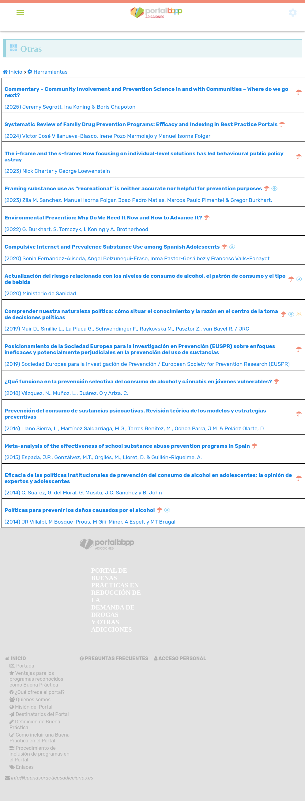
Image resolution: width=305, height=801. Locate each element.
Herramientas (48, 72)
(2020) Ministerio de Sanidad (153, 285)
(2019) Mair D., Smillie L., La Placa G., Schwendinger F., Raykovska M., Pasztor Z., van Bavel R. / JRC (153, 320)
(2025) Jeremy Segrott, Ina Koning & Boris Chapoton (153, 98)
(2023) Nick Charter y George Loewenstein (153, 162)
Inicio (13, 72)
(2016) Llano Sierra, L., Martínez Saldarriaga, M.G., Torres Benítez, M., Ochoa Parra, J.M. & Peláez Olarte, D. (153, 419)
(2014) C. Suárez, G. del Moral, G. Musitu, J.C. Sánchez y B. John (153, 484)
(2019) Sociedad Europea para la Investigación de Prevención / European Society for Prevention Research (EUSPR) (153, 355)
